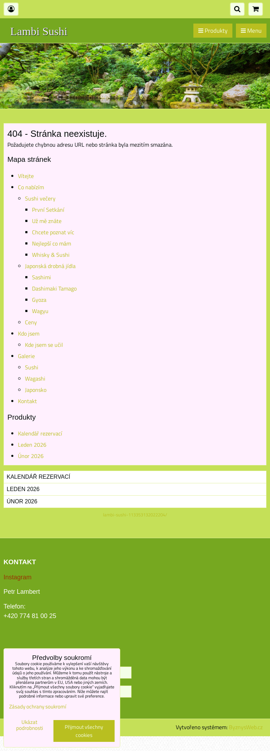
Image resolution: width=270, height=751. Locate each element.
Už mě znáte (47, 221)
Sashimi (41, 277)
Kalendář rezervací (40, 433)
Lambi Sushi (39, 31)
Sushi (31, 367)
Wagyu (40, 311)
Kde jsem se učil (44, 345)
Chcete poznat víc (53, 232)
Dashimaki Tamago (54, 288)
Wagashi (35, 378)
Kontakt (27, 401)
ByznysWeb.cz (246, 727)
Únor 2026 (31, 456)
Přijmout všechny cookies (84, 731)
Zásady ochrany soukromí (37, 706)
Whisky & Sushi (51, 254)
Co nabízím (31, 187)
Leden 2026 (32, 444)
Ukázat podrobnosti (29, 725)
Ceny (31, 322)
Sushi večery (40, 198)
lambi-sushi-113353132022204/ (135, 514)
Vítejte (26, 176)
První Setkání (48, 209)
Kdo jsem (28, 333)
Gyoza (39, 299)
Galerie (26, 356)
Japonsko (35, 390)
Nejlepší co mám (51, 243)
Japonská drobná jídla (50, 266)
